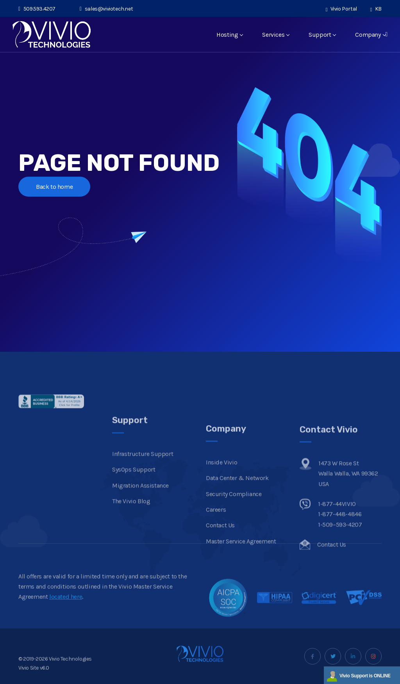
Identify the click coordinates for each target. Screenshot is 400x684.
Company (370, 34)
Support (322, 34)
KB (376, 8)
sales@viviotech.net (106, 8)
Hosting (229, 34)
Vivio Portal (341, 8)
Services (275, 34)
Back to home (54, 186)
